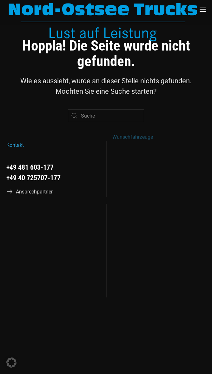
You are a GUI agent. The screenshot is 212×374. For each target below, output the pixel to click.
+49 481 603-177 (30, 167)
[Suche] (106, 115)
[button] (203, 9)
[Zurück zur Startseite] (103, 22)
